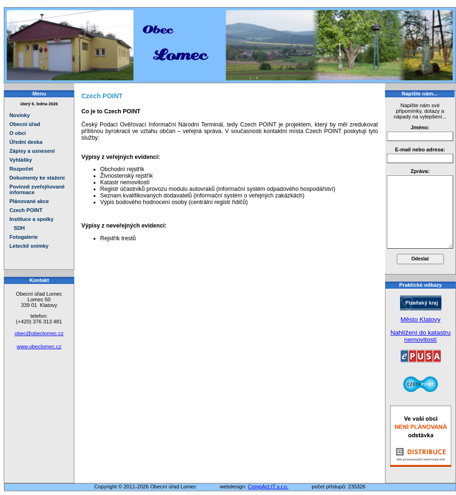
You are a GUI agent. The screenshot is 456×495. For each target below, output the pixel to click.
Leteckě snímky (28, 246)
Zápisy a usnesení (32, 151)
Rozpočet (21, 169)
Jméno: (420, 127)
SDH (17, 228)
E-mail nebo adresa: (420, 149)
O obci (17, 133)
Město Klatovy (420, 319)
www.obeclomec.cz (38, 346)
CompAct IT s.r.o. (268, 486)
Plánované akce (29, 201)
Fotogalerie (23, 237)
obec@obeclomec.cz (39, 333)
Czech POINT (25, 210)
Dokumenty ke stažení (37, 178)
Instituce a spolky (31, 219)
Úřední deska (25, 142)
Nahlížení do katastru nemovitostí (420, 336)
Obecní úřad (24, 124)
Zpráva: (419, 171)
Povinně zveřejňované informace (37, 189)
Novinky (19, 115)
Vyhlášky (20, 160)
